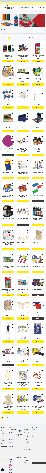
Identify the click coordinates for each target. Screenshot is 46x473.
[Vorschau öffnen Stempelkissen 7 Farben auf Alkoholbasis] (42, 117)
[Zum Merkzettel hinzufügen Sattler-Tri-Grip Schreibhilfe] (42, 185)
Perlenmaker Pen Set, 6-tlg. (38, 173)
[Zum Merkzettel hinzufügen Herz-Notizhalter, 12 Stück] (27, 303)
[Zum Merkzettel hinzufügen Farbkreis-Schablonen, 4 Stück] (42, 256)
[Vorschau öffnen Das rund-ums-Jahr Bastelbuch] (42, 329)
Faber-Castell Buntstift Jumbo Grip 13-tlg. (8, 292)
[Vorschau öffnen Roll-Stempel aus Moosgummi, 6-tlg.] (12, 94)
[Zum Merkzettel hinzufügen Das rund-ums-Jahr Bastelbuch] (42, 326)
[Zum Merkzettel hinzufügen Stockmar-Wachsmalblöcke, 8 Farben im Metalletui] (27, 44)
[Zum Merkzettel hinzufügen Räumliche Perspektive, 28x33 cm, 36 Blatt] (42, 90)
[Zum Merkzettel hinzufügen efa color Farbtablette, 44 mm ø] (12, 137)
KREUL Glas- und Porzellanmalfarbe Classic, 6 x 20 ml (23, 150)
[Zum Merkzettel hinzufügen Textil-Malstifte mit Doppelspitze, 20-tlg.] (12, 44)
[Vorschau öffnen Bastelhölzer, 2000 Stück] (27, 283)
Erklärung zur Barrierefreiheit (11, 445)
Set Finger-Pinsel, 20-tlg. (38, 384)
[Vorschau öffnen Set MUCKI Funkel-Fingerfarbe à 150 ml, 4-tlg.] (12, 235)
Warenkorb (8, 61)
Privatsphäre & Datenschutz (11, 439)
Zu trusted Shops (17, 467)
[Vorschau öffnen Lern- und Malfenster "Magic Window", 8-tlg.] (27, 353)
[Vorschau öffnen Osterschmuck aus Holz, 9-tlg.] (27, 235)
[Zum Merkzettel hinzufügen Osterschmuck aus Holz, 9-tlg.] (27, 232)
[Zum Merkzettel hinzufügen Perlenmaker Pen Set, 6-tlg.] (42, 161)
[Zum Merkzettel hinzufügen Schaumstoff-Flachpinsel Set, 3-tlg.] (27, 256)
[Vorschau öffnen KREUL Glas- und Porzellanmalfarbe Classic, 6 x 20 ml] (27, 140)
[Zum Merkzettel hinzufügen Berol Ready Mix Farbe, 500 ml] (42, 279)
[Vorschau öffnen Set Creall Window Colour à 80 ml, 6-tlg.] (27, 376)
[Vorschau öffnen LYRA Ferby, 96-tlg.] (12, 70)
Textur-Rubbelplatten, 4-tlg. (8, 173)
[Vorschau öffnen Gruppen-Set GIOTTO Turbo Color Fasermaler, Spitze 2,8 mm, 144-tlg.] (42, 70)
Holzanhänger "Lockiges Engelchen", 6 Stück (8, 385)
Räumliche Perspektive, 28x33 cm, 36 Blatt (38, 103)
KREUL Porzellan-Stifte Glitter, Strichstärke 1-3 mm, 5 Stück (23, 174)
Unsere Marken (17, 439)
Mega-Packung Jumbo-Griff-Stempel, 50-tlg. (23, 339)
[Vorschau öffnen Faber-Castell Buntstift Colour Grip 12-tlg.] (42, 47)
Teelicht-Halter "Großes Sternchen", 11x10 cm (8, 409)
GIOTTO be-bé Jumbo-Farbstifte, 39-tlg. (23, 197)
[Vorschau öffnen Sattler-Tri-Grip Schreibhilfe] (42, 188)
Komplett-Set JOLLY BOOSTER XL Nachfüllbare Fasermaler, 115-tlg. (23, 79)
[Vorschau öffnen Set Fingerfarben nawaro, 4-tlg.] (27, 400)
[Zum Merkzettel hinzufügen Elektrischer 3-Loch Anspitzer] (12, 208)
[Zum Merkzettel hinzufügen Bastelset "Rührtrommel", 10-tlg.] (42, 232)
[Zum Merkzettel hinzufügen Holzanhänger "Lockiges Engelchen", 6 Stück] (12, 373)
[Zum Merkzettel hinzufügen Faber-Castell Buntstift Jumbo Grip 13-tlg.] (12, 279)
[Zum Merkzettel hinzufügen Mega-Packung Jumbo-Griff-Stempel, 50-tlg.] (27, 326)
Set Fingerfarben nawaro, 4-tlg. (23, 408)
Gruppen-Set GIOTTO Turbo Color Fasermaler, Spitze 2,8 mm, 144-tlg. (38, 79)
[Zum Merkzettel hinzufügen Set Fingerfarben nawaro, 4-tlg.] (27, 397)
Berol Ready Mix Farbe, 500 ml (38, 291)
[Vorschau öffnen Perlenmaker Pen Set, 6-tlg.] (42, 164)
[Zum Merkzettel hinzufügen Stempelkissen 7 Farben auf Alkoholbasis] (42, 114)
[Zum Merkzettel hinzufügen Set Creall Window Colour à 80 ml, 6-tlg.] (27, 373)
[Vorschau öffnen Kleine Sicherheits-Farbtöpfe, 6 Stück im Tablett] (42, 400)
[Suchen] (32, 7)
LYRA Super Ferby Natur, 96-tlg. (8, 314)
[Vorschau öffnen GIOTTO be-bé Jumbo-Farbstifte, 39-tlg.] (27, 188)
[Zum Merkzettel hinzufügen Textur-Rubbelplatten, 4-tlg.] (12, 161)
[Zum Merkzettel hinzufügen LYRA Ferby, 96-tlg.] (12, 67)
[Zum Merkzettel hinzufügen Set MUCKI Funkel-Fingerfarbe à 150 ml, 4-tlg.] (12, 232)
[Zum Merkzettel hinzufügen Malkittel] (42, 303)
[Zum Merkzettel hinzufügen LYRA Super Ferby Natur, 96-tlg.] (12, 303)
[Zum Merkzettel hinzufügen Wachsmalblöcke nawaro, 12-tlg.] (42, 349)
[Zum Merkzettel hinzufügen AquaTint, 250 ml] (12, 349)
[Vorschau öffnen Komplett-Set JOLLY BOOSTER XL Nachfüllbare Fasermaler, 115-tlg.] (27, 70)
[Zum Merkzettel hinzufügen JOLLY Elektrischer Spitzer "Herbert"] (12, 326)
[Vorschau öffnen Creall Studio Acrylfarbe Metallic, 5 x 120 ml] (42, 211)
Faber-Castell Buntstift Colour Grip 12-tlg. (38, 56)
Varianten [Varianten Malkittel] (38, 320)
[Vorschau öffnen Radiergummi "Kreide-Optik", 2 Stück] (12, 259)
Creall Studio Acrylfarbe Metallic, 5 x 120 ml (37, 220)
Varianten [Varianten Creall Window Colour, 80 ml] (23, 226)
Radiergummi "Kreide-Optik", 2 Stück (8, 268)
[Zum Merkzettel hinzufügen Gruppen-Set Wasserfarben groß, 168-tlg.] (42, 137)
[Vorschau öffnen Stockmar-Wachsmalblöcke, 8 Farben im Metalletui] (27, 47)
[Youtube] (27, 463)
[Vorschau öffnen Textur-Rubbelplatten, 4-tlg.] (12, 164)
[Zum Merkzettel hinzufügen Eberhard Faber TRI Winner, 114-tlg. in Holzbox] (12, 114)
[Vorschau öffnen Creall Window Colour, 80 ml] (27, 211)
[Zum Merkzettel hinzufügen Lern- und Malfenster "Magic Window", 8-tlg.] (27, 349)
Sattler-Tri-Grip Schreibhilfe (38, 196)
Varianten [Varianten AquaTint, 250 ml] (8, 367)
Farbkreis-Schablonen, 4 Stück (38, 267)
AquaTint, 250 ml (8, 361)
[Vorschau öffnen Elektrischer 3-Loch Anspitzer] (12, 211)
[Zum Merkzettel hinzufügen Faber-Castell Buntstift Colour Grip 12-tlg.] (42, 44)
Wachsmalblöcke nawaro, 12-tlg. (37, 362)
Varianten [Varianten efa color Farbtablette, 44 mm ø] (8, 155)
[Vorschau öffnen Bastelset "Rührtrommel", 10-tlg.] (42, 235)
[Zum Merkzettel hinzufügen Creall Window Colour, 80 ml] (27, 208)
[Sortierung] (33, 37)
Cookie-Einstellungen (11, 448)
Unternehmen (18, 433)
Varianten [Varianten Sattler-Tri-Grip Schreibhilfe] (38, 202)
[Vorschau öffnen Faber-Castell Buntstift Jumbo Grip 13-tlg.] (12, 283)
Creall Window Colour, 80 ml (23, 219)
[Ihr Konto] (40, 7)
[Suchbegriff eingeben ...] (25, 7)
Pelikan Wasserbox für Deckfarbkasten (23, 126)
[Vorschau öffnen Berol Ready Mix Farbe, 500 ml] (42, 283)
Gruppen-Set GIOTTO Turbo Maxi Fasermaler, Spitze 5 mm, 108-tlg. (8, 197)
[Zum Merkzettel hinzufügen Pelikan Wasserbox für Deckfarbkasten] (27, 114)
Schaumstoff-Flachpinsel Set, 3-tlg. (23, 268)
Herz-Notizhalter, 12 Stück (23, 314)
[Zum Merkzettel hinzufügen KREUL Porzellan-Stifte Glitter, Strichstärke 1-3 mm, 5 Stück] (27, 161)
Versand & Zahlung (11, 443)
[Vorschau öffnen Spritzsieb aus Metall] (27, 94)
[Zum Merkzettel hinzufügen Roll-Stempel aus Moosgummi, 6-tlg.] (12, 90)
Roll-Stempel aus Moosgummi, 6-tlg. (8, 103)
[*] (30, 1)
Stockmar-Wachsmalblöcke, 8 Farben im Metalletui (23, 56)
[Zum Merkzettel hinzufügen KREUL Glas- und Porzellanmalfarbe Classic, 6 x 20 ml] (27, 137)
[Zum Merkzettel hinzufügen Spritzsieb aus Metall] (27, 90)
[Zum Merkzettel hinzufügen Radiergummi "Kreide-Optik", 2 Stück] (12, 256)
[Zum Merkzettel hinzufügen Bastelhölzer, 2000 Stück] (27, 279)
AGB (10, 436)
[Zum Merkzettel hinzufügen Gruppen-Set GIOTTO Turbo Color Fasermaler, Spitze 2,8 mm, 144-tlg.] (42, 67)
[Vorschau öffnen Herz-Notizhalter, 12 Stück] (27, 306)
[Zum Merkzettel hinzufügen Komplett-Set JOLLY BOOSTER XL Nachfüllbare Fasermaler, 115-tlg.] (27, 67)
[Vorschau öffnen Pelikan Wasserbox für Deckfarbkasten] (27, 117)
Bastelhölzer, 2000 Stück (23, 291)
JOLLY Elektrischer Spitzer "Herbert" (8, 339)
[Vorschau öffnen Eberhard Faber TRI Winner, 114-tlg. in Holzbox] (12, 117)
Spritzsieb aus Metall (23, 102)
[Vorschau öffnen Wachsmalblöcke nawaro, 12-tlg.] (42, 353)
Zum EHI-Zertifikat (18, 464)
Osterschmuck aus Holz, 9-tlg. (23, 243)
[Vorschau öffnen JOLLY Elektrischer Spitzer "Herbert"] (12, 329)
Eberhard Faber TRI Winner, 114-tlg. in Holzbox (8, 126)
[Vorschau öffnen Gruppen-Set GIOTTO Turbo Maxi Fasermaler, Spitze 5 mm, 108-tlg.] (12, 188)
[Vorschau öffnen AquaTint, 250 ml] (12, 353)
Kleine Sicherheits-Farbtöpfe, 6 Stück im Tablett (38, 409)
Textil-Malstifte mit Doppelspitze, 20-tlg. (8, 56)
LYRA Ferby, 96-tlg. (8, 78)
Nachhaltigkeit (19, 434)
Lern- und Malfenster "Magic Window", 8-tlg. (23, 362)
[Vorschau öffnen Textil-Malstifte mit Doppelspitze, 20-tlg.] (12, 47)
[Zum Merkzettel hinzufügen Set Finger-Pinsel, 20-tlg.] (42, 373)
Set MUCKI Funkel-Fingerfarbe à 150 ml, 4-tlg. (8, 244)
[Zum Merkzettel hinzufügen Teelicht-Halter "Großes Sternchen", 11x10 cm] (12, 397)
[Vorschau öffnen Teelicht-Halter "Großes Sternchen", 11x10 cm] (12, 400)
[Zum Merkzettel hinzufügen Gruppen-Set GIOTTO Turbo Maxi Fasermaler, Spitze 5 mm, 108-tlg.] (12, 185)
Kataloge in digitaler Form (19, 436)
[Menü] (35, 7)
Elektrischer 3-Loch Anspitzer (8, 219)
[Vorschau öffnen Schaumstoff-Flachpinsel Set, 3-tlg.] (27, 259)
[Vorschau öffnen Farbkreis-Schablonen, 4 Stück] (42, 259)
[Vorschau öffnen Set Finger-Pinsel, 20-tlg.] (42, 376)
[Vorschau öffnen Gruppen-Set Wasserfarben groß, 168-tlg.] (42, 140)
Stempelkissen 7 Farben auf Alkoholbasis (38, 126)
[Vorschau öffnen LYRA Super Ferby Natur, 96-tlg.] (12, 306)
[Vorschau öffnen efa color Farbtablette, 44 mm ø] (12, 140)
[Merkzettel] (38, 7)
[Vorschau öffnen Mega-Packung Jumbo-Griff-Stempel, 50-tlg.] (27, 329)
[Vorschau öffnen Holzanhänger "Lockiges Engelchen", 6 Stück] (12, 376)
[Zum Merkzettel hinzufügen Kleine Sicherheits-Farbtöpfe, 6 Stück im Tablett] (42, 397)
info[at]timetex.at (4, 444)
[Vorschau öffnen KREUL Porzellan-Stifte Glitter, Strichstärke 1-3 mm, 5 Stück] (27, 164)
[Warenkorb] (43, 7)
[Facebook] (25, 463)
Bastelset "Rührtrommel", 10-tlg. (37, 244)
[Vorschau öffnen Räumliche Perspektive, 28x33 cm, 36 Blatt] (42, 94)
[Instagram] (25, 465)
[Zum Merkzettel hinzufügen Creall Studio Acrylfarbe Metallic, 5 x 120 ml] (42, 208)
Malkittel (38, 314)
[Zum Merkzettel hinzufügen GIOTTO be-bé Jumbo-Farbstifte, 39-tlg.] (27, 185)
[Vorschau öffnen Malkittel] (42, 306)
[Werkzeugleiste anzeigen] (2, 470)
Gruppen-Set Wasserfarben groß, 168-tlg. (38, 150)
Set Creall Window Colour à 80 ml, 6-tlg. (23, 385)
